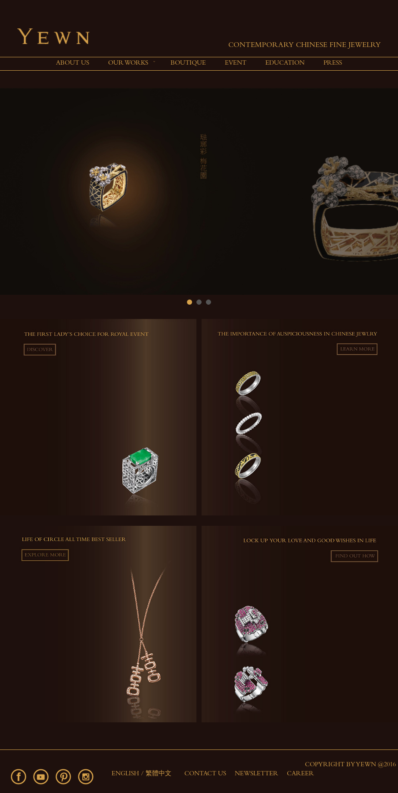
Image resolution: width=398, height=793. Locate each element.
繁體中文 (158, 774)
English (126, 774)
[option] (199, 191)
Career (300, 774)
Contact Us (205, 774)
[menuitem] (72, 63)
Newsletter (256, 774)
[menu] (199, 63)
